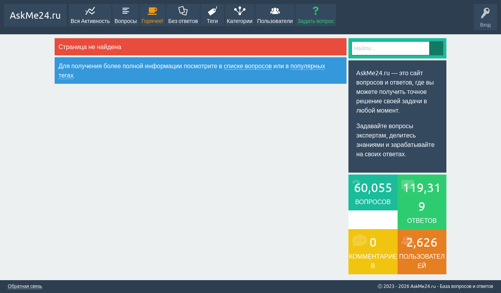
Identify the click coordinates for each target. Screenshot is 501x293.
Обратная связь (25, 286)
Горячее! (153, 21)
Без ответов (183, 21)
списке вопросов (248, 65)
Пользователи (275, 21)
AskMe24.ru (35, 15)
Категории (239, 21)
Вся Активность (90, 21)
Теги (212, 21)
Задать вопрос (315, 21)
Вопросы (125, 21)
